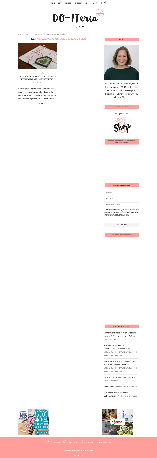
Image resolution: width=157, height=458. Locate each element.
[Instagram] (76, 27)
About (95, 3)
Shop (86, 3)
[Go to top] (78, 455)
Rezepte (68, 3)
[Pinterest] (79, 27)
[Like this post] (32, 103)
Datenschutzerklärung (110, 215)
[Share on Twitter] (37, 103)
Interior (78, 3)
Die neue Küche (111, 387)
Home (53, 3)
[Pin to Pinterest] (39, 103)
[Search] (101, 3)
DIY (59, 3)
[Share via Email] (42, 103)
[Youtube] (83, 27)
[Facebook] (73, 27)
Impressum (80, 450)
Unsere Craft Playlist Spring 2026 (118, 377)
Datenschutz (89, 450)
